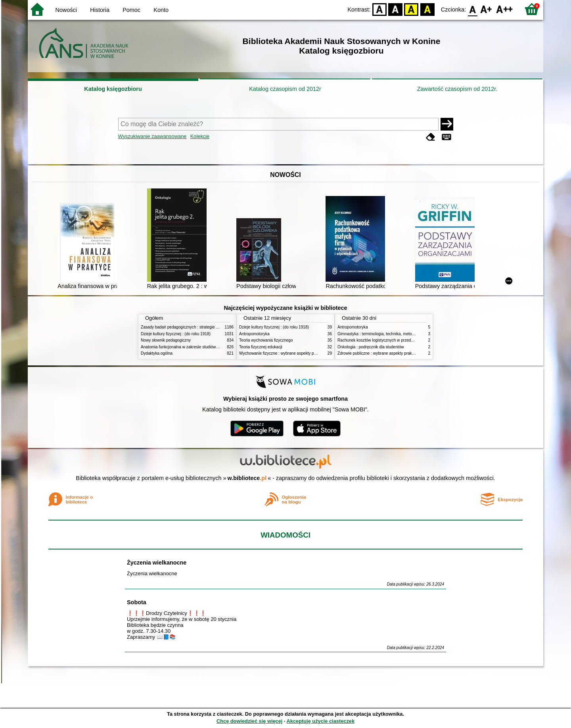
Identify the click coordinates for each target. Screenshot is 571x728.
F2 (504, 9)
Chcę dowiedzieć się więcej (249, 721)
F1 (486, 9)
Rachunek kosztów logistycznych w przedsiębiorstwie (384, 340)
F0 (472, 9)
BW (395, 9)
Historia (99, 10)
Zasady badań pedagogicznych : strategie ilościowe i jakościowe (198, 327)
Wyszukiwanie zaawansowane (152, 136)
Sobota (136, 602)
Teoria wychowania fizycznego (266, 340)
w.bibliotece (247, 478)
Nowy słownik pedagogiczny (166, 340)
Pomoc (131, 10)
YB (411, 9)
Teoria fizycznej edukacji (260, 347)
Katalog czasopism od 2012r (285, 89)
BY (427, 9)
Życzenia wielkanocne (156, 562)
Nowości (66, 10)
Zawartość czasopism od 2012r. (457, 89)
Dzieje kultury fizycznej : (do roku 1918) (176, 334)
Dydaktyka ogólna (156, 353)
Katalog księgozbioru (113, 89)
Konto (161, 10)
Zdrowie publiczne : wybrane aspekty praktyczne (380, 353)
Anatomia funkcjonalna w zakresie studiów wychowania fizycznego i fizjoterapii (210, 347)
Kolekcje (199, 136)
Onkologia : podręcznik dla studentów (370, 347)
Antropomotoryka (254, 334)
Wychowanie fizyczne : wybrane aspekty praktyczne (285, 353)
